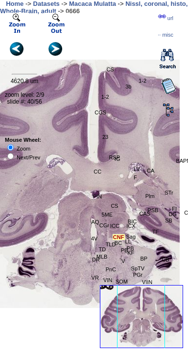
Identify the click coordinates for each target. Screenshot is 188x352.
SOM (122, 282)
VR (95, 278)
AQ (95, 222)
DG (173, 214)
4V (94, 239)
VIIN (147, 282)
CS (114, 206)
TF (155, 232)
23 (105, 137)
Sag (131, 237)
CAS (144, 214)
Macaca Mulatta (92, 3)
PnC (111, 269)
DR (96, 260)
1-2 (142, 81)
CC (97, 172)
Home (15, 3)
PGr (138, 275)
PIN (97, 196)
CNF (118, 237)
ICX (130, 226)
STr (168, 193)
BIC (132, 221)
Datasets (46, 3)
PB (124, 250)
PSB (152, 210)
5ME (107, 215)
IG (117, 159)
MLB (102, 257)
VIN (107, 280)
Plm (150, 196)
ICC (114, 226)
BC (118, 243)
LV (137, 169)
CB (165, 260)
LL (128, 241)
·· (165, 35)
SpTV (138, 268)
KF (130, 253)
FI (174, 209)
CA (150, 171)
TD (102, 249)
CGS (100, 112)
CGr (104, 225)
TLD (111, 244)
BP (144, 259)
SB (168, 220)
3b (128, 86)
